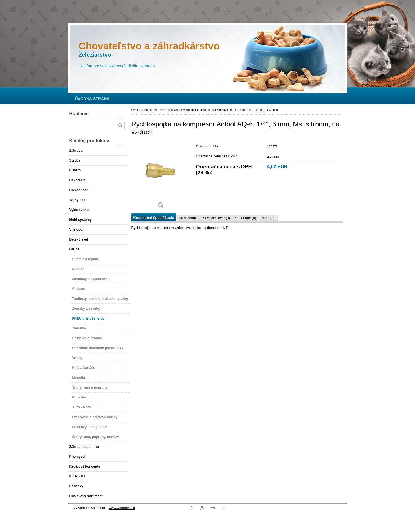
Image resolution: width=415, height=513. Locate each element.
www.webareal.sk (122, 508)
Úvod (134, 109)
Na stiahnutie (188, 218)
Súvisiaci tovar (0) (216, 218)
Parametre (268, 218)
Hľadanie (79, 113)
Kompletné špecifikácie (153, 217)
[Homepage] (92, 98)
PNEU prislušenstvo (165, 109)
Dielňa (145, 109)
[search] (120, 125)
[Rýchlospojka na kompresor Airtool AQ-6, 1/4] (161, 177)
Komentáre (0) (245, 218)
